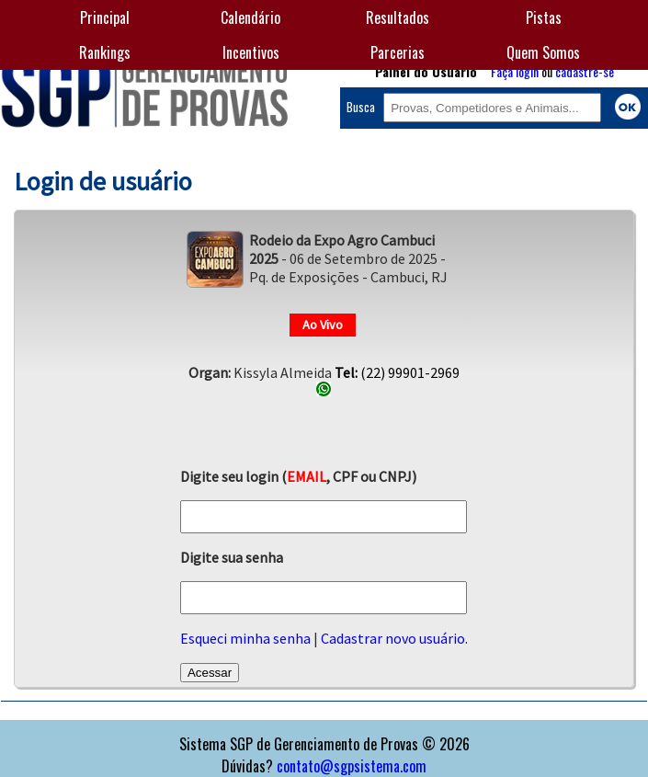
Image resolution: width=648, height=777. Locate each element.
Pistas (544, 17)
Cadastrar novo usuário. (394, 638)
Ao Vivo (322, 324)
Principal (105, 17)
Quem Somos (543, 52)
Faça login (515, 71)
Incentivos (250, 52)
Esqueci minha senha (245, 638)
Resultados (397, 17)
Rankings (105, 52)
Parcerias (397, 52)
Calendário (250, 17)
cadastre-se (584, 71)
